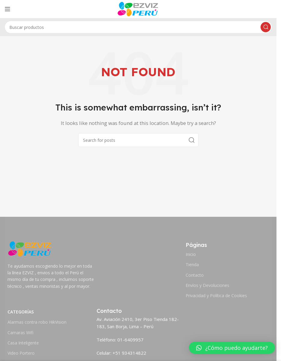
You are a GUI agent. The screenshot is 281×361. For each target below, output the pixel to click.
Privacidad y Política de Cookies (216, 295)
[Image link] (30, 248)
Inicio (191, 254)
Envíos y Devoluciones (207, 285)
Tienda (192, 264)
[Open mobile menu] (8, 9)
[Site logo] (138, 8)
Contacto (195, 275)
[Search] (138, 27)
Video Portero (21, 353)
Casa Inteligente (23, 343)
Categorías (21, 312)
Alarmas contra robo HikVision (37, 322)
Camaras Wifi (20, 332)
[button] (232, 348)
